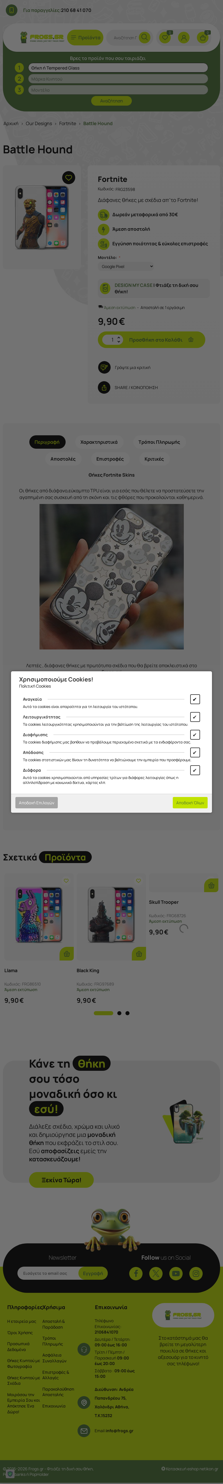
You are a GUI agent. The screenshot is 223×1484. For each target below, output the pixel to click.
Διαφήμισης (35, 734)
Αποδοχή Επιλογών (36, 802)
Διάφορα (32, 770)
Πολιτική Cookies (35, 686)
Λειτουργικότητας (41, 717)
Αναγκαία (32, 699)
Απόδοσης (33, 752)
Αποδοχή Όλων (190, 802)
